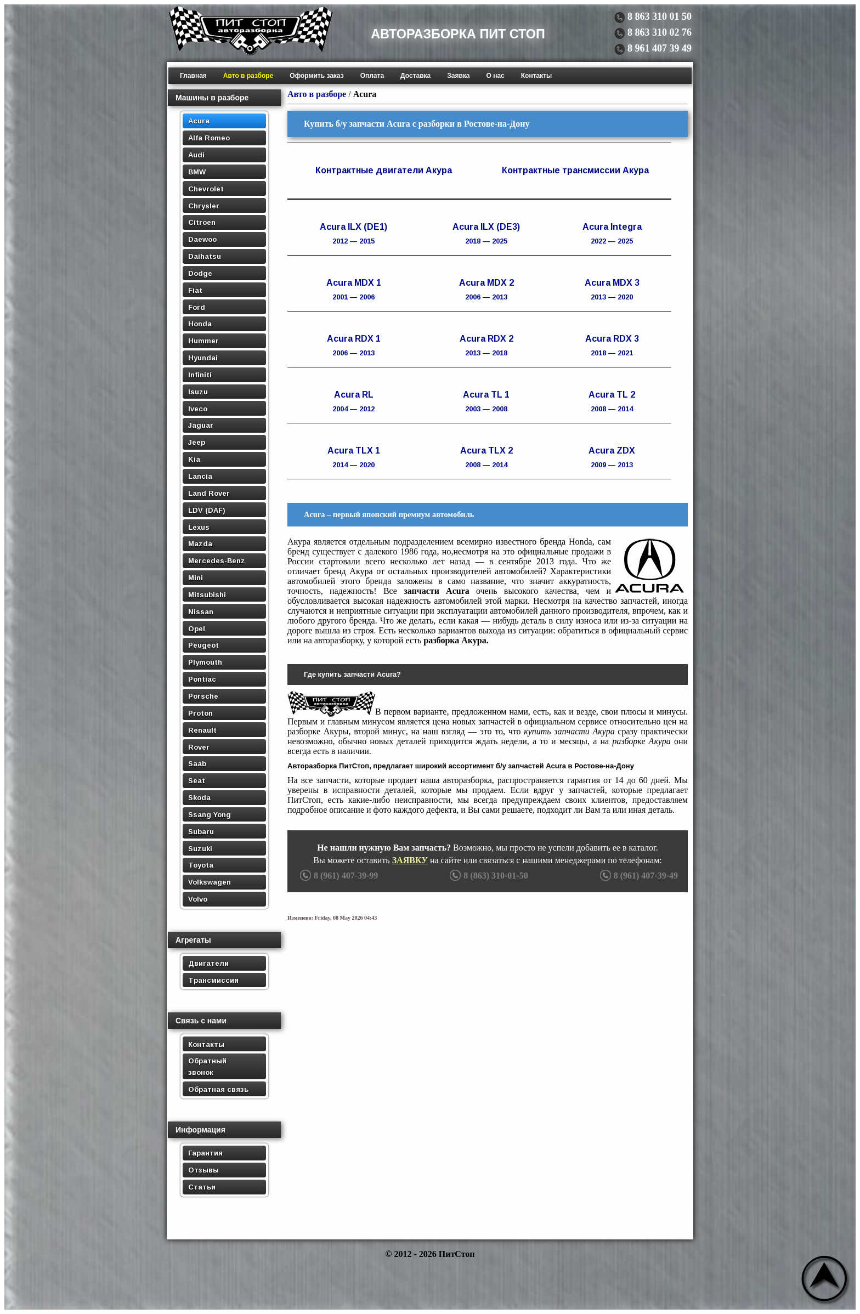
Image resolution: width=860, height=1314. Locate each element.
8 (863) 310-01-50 (487, 875)
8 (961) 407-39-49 (637, 875)
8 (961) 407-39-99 (337, 875)
